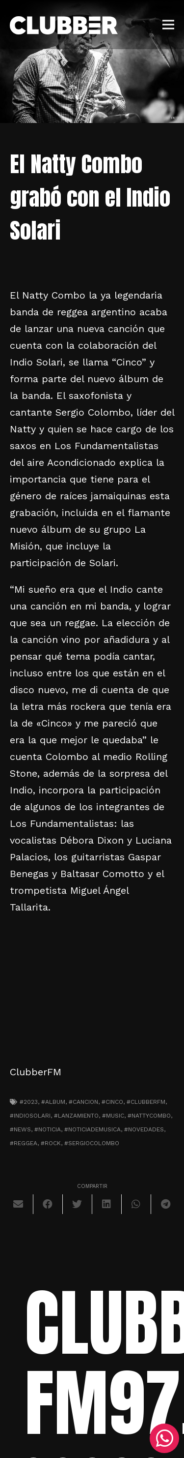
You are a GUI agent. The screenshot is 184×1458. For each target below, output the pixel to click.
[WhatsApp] (164, 1438)
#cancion (83, 1101)
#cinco (112, 1101)
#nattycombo (149, 1115)
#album (53, 1101)
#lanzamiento (76, 1115)
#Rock (51, 1143)
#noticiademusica (92, 1129)
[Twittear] (77, 1204)
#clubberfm (146, 1101)
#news (20, 1129)
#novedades (144, 1129)
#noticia (47, 1129)
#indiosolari (30, 1115)
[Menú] (168, 24)
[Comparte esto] (48, 1204)
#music (113, 1115)
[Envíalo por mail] (18, 1204)
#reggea (23, 1143)
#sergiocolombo (91, 1143)
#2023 (29, 1101)
